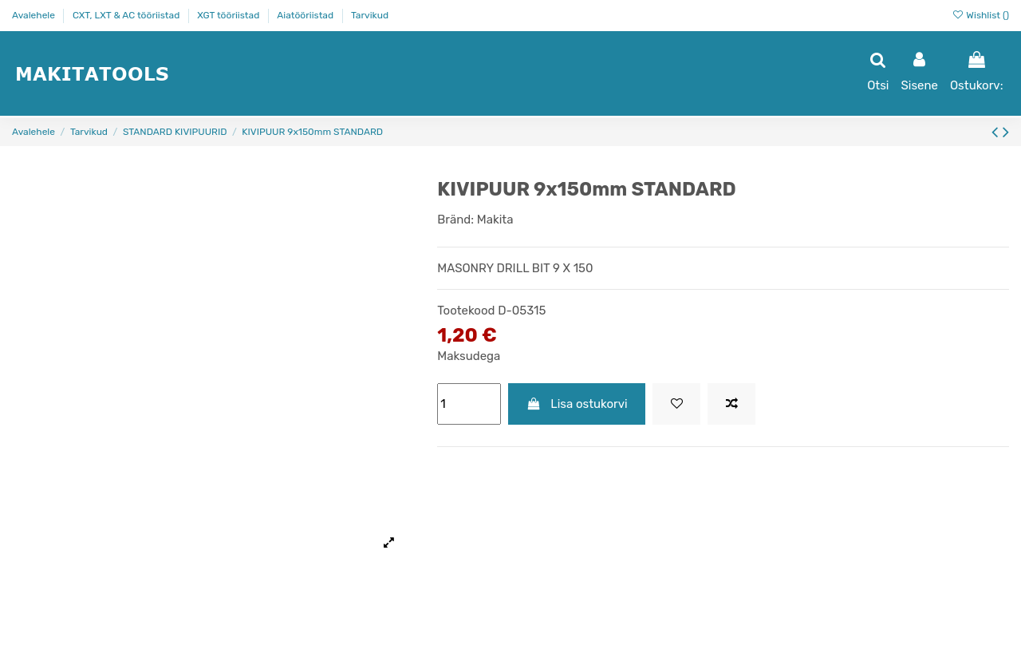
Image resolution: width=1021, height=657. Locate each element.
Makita (495, 219)
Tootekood (466, 310)
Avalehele (34, 15)
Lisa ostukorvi (577, 404)
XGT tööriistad (229, 15)
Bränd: (455, 219)
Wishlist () (980, 15)
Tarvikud (369, 15)
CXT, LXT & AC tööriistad (127, 15)
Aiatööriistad (306, 15)
